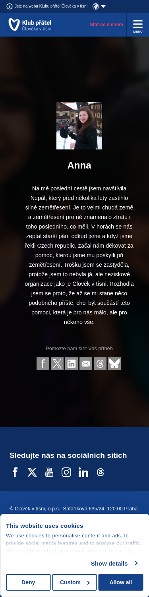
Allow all (120, 582)
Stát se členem (106, 24)
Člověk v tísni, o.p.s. (37, 509)
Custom (75, 582)
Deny (28, 582)
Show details (109, 563)
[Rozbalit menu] (138, 25)
